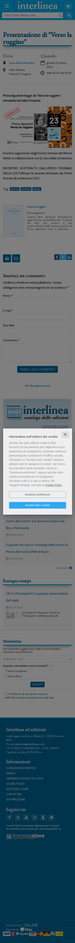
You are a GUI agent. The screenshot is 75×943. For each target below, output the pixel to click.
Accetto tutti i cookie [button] (37, 505)
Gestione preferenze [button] (37, 494)
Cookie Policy (53, 485)
